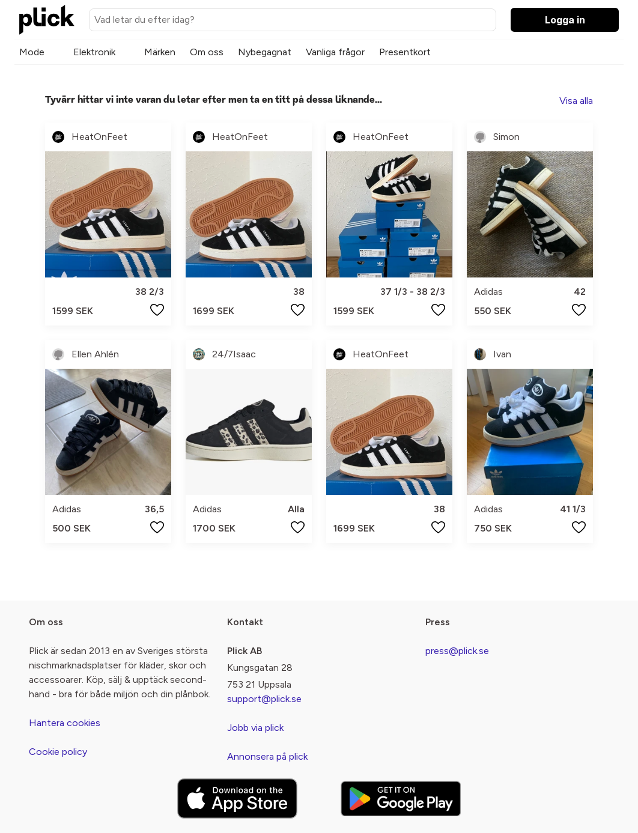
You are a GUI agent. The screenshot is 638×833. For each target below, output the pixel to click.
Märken (159, 52)
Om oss (206, 52)
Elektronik (94, 52)
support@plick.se (264, 698)
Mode (31, 52)
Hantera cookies (64, 722)
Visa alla (576, 100)
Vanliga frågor (335, 52)
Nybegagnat (264, 52)
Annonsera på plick (267, 756)
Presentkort (405, 52)
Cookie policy (58, 751)
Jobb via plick (255, 727)
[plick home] (46, 20)
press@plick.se (457, 650)
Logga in (565, 20)
